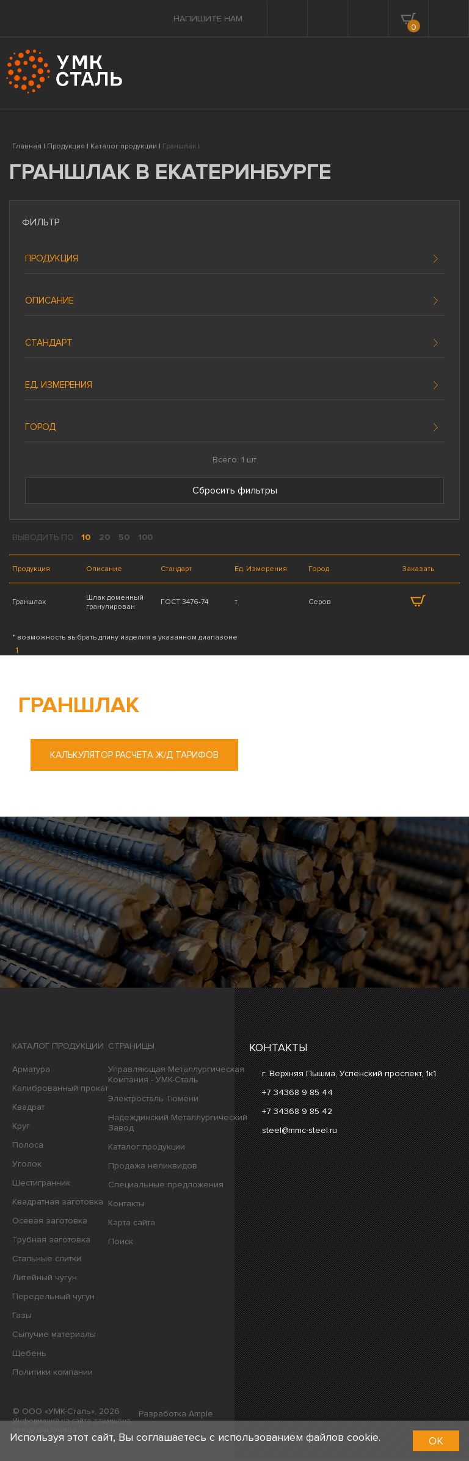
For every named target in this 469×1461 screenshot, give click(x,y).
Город (40, 426)
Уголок (27, 1165)
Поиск (120, 1243)
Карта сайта (131, 1224)
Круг (21, 1128)
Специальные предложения (166, 1186)
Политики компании (52, 1374)
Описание (49, 300)
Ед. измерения (58, 384)
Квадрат (28, 1109)
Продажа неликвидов (152, 1167)
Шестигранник (41, 1184)
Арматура (31, 1071)
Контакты (126, 1205)
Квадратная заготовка (57, 1203)
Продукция (51, 258)
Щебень (29, 1355)
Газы (22, 1317)
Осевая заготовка (49, 1222)
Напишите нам (207, 18)
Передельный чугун (53, 1298)
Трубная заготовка (51, 1241)
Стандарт (49, 342)
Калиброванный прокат (60, 1090)
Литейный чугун (44, 1279)
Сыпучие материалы (54, 1336)
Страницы (131, 1048)
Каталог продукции (58, 1048)
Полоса (27, 1147)
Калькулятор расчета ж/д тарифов (134, 756)
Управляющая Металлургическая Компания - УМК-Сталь (176, 1076)
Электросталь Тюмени (153, 1100)
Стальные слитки (46, 1260)
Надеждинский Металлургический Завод (177, 1124)
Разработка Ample (176, 1415)
